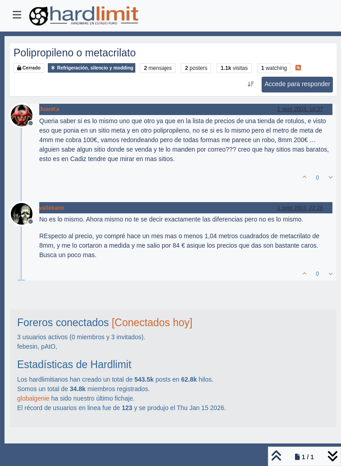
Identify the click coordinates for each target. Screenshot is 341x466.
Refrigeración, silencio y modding (92, 68)
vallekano (52, 208)
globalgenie (33, 398)
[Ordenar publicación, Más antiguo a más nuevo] (250, 84)
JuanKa (49, 109)
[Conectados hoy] (152, 322)
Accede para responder (298, 84)
